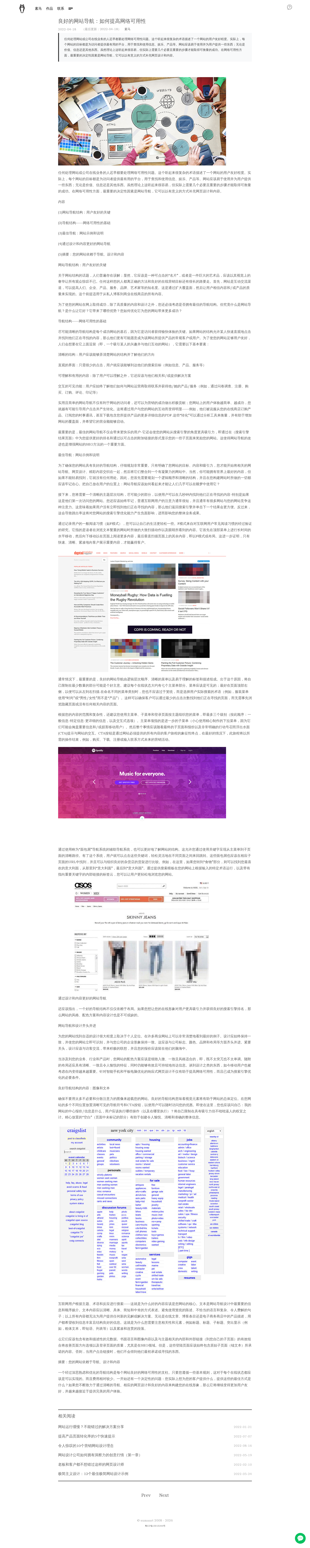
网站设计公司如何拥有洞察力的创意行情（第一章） (100, 1455)
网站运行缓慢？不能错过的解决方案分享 (91, 1427)
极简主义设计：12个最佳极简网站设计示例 (93, 1474)
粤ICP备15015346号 (155, 1526)
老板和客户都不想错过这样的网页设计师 (91, 1464)
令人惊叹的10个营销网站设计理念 (86, 1446)
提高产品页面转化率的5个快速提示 (86, 1436)
